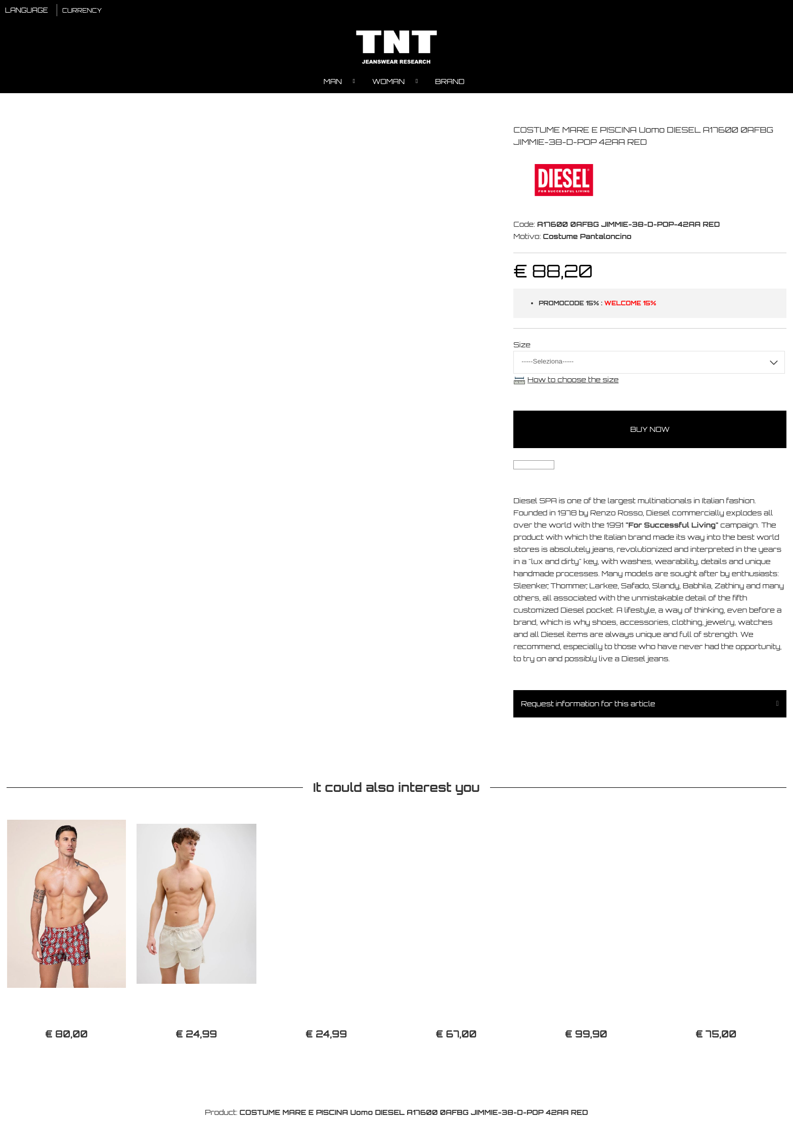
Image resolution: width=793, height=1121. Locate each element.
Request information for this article (588, 706)
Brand (449, 83)
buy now (650, 431)
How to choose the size (573, 382)
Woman (388, 83)
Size (522, 347)
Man (333, 83)
